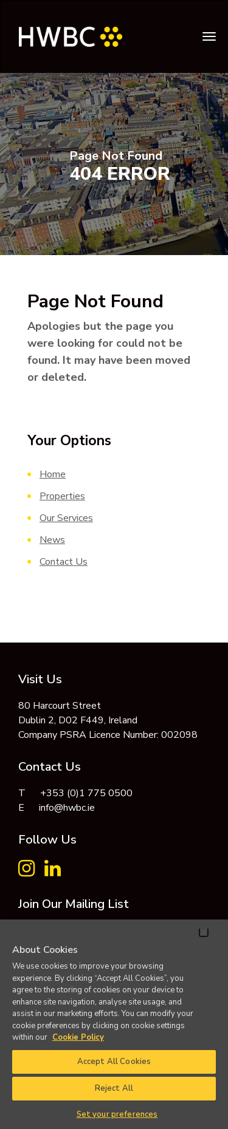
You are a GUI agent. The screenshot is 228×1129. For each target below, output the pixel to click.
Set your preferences (117, 1114)
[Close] (203, 932)
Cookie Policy (78, 1037)
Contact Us (64, 561)
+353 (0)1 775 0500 (86, 793)
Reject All (114, 1088)
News (52, 540)
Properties (62, 496)
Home (53, 474)
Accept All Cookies (114, 1061)
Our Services (66, 518)
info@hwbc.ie (67, 807)
